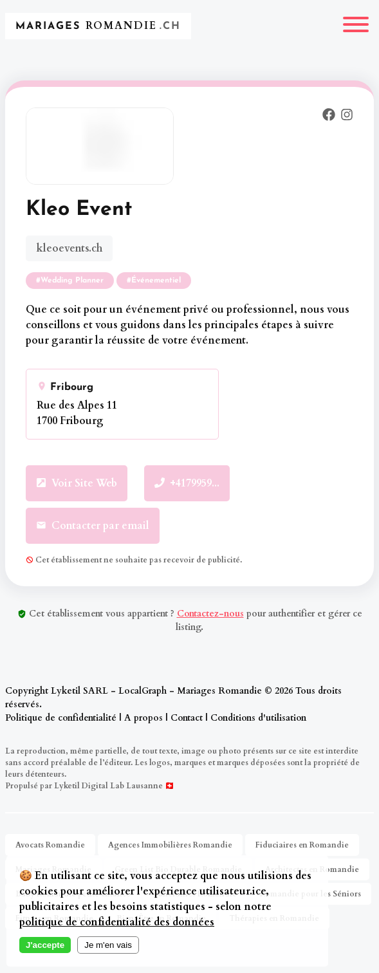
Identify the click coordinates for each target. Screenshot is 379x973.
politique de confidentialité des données (116, 922)
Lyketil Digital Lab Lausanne (108, 786)
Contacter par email (92, 526)
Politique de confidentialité (60, 718)
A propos (143, 718)
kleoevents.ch (69, 248)
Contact (187, 718)
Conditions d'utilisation (258, 718)
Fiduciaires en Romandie (302, 845)
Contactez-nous (210, 613)
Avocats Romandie (50, 845)
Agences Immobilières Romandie (170, 845)
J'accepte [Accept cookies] (45, 945)
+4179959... (186, 483)
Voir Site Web (76, 483)
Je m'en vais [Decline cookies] (108, 945)
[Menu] (356, 26)
